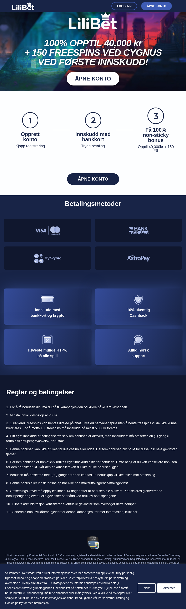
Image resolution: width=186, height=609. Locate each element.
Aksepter (169, 588)
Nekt (147, 588)
